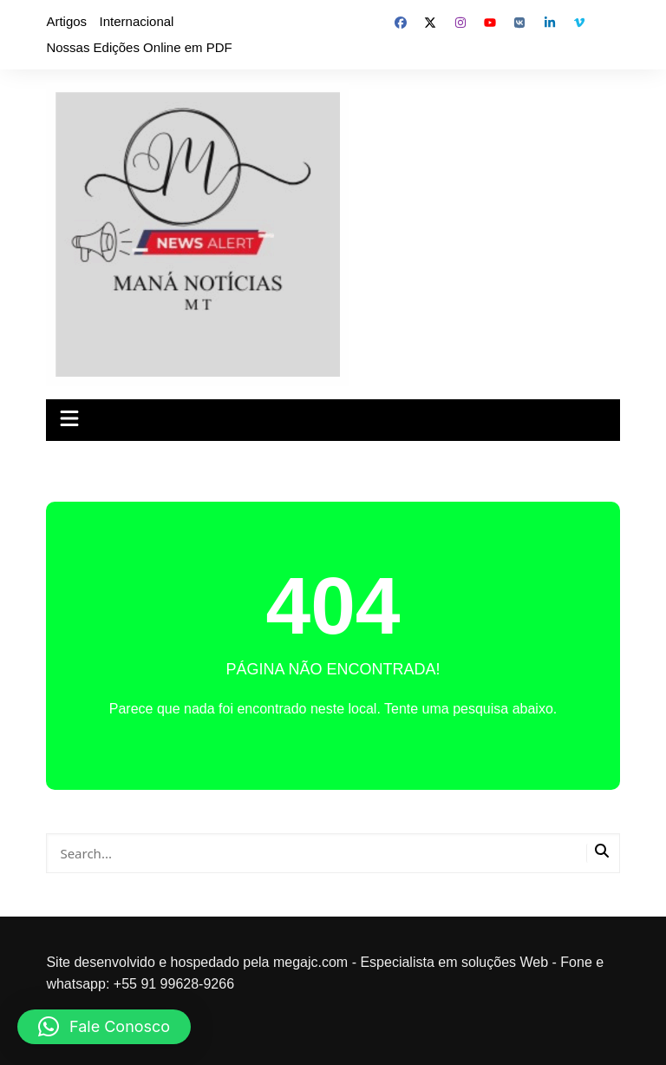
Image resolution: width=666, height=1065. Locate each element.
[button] (104, 1026)
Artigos (66, 21)
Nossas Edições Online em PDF (139, 47)
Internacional (137, 21)
